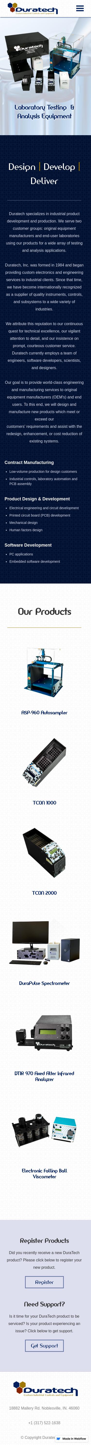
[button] (80, 8)
